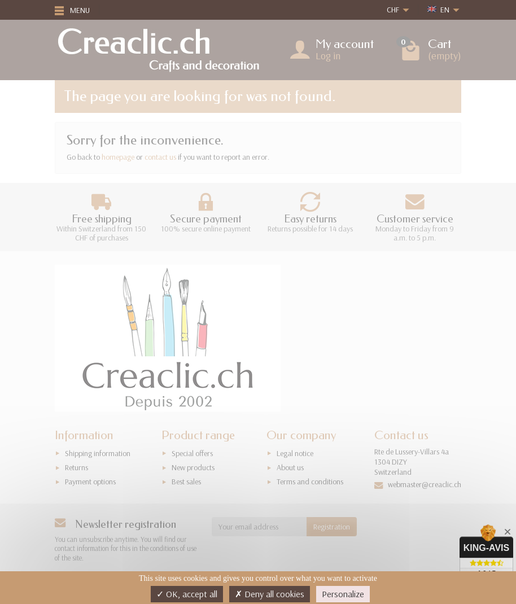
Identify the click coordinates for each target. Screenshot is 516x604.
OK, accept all (186, 593)
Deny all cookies (269, 593)
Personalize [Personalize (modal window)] (343, 593)
